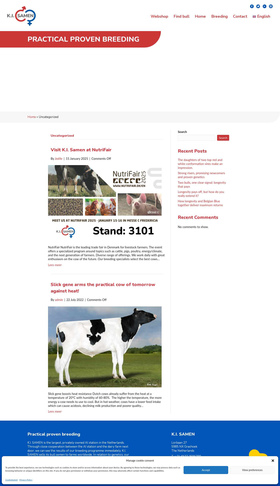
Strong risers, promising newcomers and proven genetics (201, 175)
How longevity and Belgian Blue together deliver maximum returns (200, 203)
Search (182, 132)
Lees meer (55, 265)
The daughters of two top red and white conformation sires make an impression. (200, 164)
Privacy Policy (25, 479)
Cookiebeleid (11, 479)
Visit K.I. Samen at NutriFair (81, 150)
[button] (273, 460)
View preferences (252, 470)
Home (32, 117)
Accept (206, 470)
